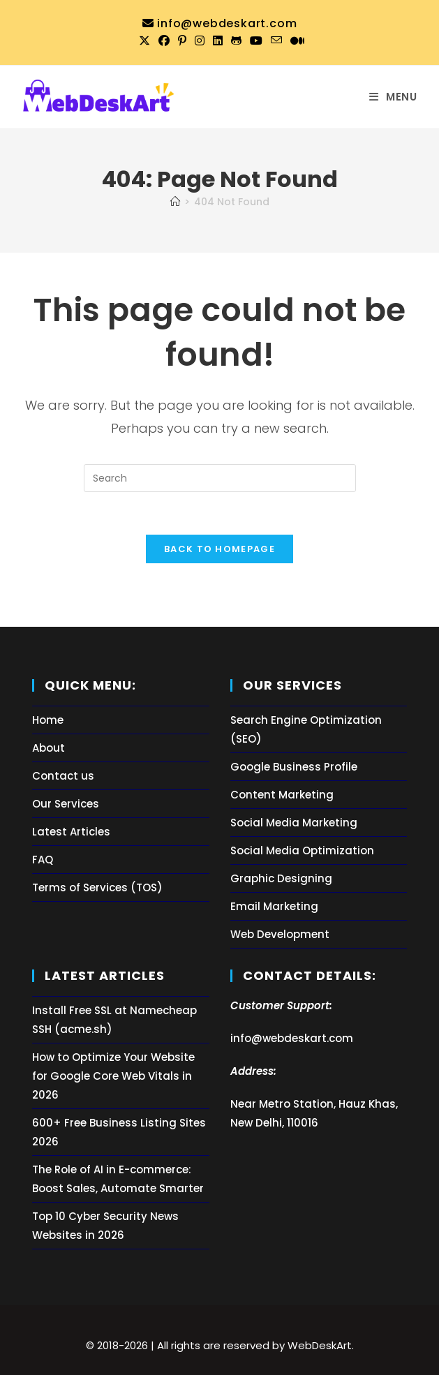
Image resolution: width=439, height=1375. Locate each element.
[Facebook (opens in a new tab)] (164, 41)
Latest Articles (71, 831)
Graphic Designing (281, 878)
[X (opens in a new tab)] (144, 41)
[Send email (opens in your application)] (276, 40)
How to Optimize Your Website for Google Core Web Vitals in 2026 (113, 1076)
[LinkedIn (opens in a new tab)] (218, 41)
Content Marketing (282, 794)
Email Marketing (274, 906)
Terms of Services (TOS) (97, 887)
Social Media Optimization (302, 850)
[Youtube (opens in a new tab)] (256, 41)
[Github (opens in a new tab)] (236, 41)
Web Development (279, 934)
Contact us (63, 775)
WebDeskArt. (321, 1345)
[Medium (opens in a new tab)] (295, 41)
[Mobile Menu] (393, 96)
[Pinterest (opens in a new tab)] (182, 41)
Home (48, 720)
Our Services (65, 803)
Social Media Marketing (293, 822)
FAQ (42, 859)
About (48, 748)
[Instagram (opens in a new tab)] (200, 41)
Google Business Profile (293, 766)
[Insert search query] (220, 478)
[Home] (175, 202)
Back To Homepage (219, 549)
